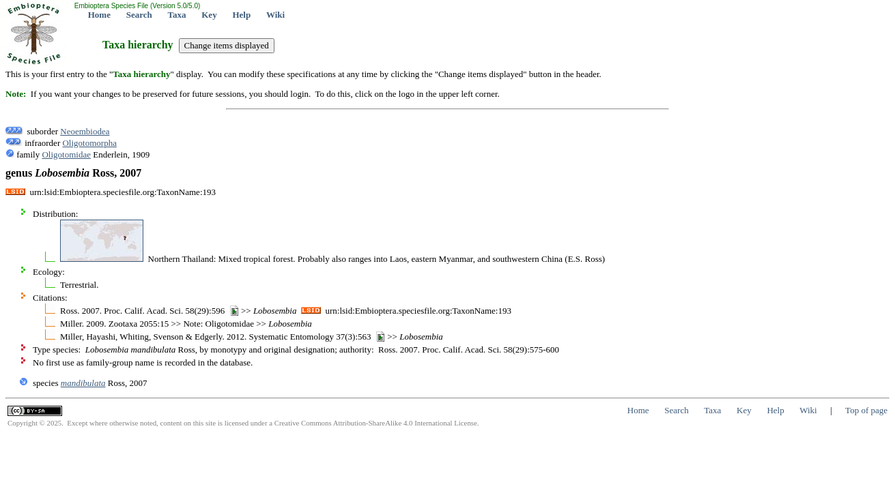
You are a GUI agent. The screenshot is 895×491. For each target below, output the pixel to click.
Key (208, 15)
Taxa (177, 15)
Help (241, 15)
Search (139, 15)
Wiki (275, 15)
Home (99, 15)
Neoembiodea (84, 131)
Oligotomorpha (89, 143)
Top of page (866, 410)
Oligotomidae (66, 154)
